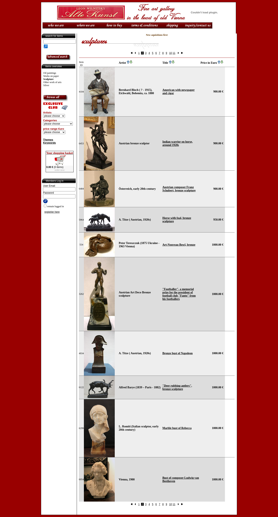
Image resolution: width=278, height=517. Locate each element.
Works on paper (51, 76)
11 (174, 53)
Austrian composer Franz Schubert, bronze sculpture (179, 189)
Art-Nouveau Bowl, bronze (178, 244)
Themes (48, 139)
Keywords (49, 142)
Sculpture (48, 79)
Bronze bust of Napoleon (177, 353)
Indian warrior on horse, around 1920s (177, 143)
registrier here (52, 212)
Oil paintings (49, 73)
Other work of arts (52, 82)
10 (170, 53)
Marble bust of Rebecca (177, 428)
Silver (46, 85)
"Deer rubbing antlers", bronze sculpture (177, 387)
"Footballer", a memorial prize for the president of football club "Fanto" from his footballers (179, 294)
